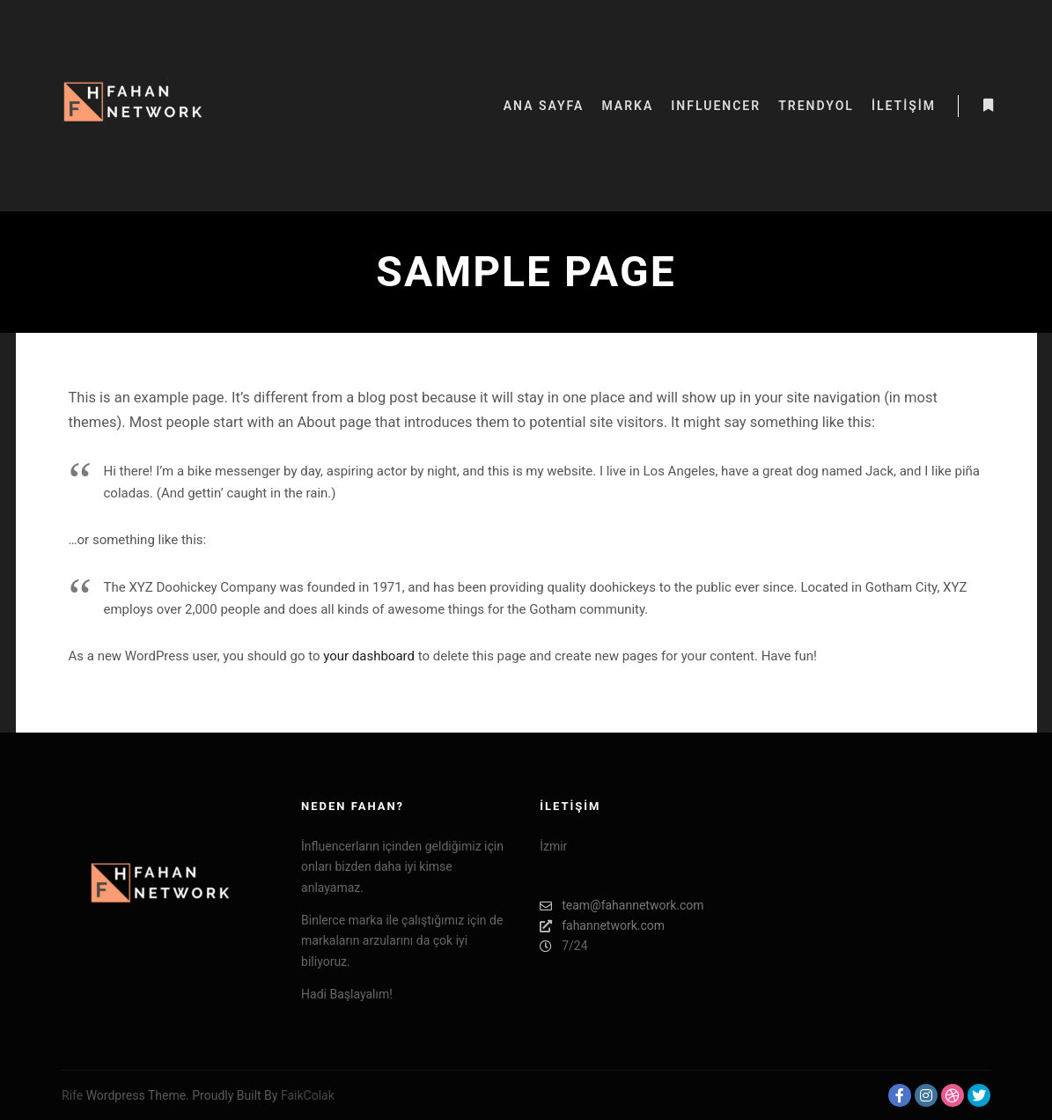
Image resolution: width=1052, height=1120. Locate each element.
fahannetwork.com (602, 926)
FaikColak (308, 1095)
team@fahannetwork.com (621, 905)
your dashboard (369, 656)
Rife (72, 1095)
